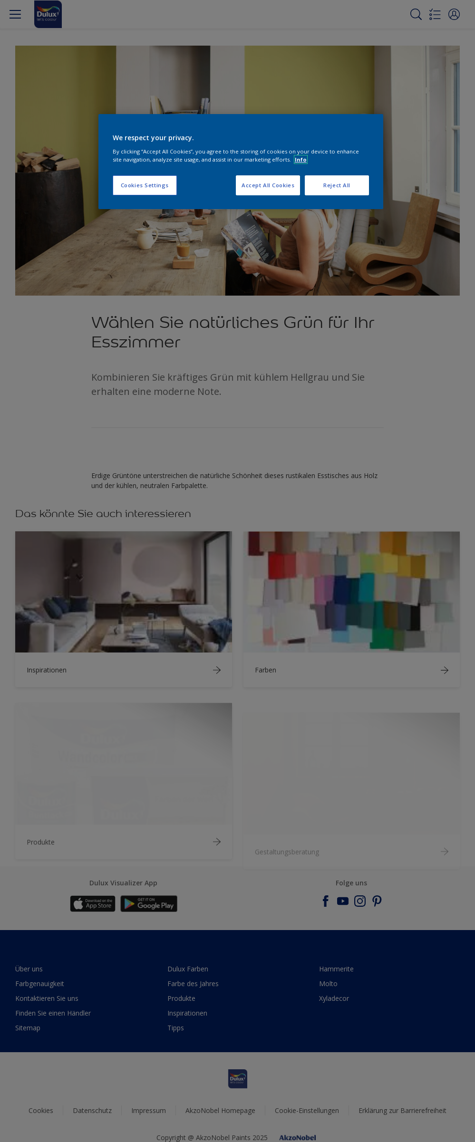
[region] (240, 161)
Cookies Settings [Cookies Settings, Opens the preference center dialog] (145, 185)
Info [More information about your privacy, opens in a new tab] (301, 159)
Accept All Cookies (268, 185)
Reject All (336, 185)
